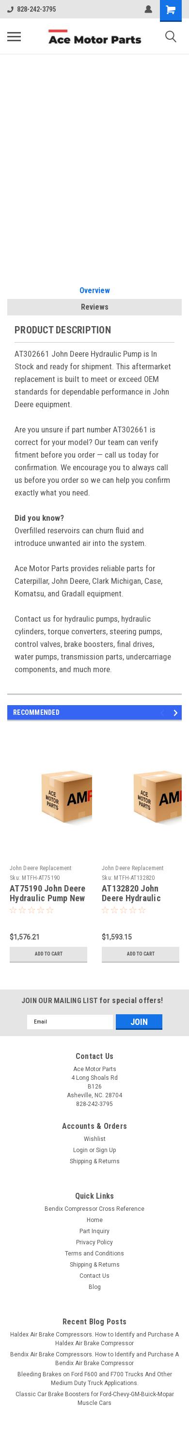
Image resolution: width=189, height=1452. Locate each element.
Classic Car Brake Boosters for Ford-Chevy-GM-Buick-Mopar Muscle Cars (95, 1398)
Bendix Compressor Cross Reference (94, 1208)
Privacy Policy (94, 1242)
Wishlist (95, 1139)
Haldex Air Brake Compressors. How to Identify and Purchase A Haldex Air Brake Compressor (94, 1339)
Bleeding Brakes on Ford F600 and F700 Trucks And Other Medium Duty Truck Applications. (94, 1378)
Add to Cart (49, 954)
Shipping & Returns (95, 1161)
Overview (94, 290)
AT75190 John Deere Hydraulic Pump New (48, 893)
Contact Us (94, 1275)
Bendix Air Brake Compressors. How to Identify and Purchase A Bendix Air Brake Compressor (94, 1359)
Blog (95, 1287)
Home (95, 1220)
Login (80, 1150)
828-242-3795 (31, 9)
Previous (163, 712)
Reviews (95, 307)
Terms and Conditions (94, 1253)
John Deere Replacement (41, 868)
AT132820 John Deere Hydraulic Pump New (131, 898)
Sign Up (106, 1150)
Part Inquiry (94, 1231)
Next (177, 712)
